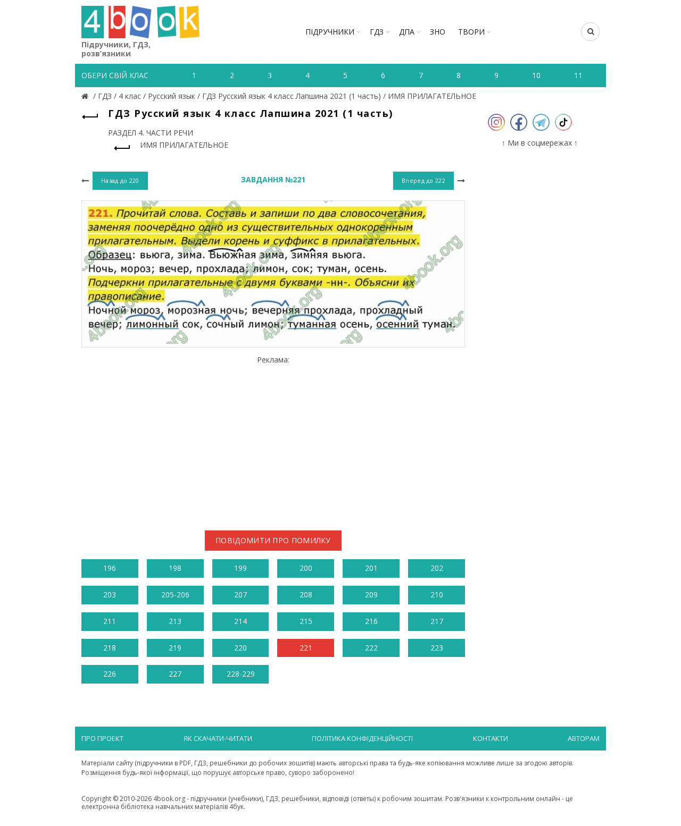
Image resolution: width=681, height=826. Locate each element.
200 (306, 568)
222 (371, 648)
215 (306, 621)
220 (240, 648)
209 (371, 594)
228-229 (241, 674)
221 (306, 648)
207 (240, 594)
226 (109, 674)
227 (175, 674)
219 (175, 648)
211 (109, 621)
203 (109, 594)
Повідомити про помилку (273, 540)
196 (109, 568)
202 (436, 568)
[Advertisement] (273, 438)
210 (436, 594)
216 (371, 621)
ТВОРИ (471, 32)
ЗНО (437, 32)
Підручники (329, 32)
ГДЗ (377, 32)
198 (175, 568)
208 (306, 594)
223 (436, 648)
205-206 (175, 594)
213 (175, 621)
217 (436, 621)
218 (109, 648)
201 (371, 568)
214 (240, 621)
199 (240, 568)
